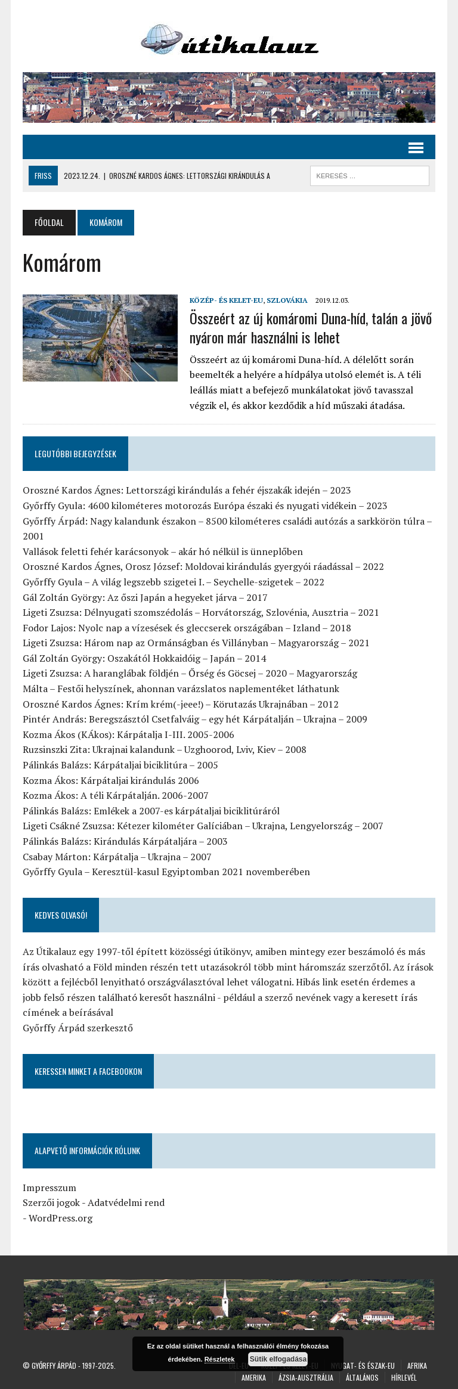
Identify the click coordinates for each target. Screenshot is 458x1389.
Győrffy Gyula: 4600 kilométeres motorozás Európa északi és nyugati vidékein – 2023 (205, 505)
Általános (362, 1377)
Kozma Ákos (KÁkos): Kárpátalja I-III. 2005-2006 (128, 734)
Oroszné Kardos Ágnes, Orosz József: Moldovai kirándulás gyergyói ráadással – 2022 (203, 566)
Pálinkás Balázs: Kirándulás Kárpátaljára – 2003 (125, 841)
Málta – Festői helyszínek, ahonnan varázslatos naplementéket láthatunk (181, 688)
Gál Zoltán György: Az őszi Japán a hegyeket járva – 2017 (145, 597)
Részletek (220, 1359)
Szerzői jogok (51, 1202)
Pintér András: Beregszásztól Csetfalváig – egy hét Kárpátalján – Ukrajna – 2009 (195, 718)
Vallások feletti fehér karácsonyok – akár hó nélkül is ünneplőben (163, 551)
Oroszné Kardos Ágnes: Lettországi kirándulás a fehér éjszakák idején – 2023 (187, 490)
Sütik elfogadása (278, 1359)
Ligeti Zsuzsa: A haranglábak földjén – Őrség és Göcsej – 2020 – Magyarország (190, 673)
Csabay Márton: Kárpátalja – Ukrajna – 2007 (117, 856)
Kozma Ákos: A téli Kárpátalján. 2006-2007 (116, 795)
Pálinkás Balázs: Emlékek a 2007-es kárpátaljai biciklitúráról (151, 810)
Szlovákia (287, 300)
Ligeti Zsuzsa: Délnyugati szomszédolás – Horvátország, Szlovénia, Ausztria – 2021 (201, 612)
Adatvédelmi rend (126, 1202)
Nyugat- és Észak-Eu (363, 1365)
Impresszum (49, 1187)
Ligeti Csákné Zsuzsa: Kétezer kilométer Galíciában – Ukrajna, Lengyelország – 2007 (203, 825)
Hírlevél (404, 1377)
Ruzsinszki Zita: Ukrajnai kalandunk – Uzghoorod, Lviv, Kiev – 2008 (165, 749)
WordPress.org (60, 1217)
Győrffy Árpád (54, 1365)
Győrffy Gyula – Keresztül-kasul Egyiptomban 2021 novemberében (166, 871)
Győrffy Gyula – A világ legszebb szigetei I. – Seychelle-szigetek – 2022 (173, 581)
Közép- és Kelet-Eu (226, 300)
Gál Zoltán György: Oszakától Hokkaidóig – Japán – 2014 (144, 658)
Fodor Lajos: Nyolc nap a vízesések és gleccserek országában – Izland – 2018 (187, 627)
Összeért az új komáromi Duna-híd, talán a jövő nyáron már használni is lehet (311, 327)
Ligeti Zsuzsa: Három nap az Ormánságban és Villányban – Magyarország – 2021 (196, 642)
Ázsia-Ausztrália (305, 1377)
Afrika (417, 1365)
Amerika (254, 1377)
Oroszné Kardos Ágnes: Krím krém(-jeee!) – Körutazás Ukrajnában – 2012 (181, 704)
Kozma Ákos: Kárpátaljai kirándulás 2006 (111, 780)
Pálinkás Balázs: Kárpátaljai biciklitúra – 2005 (120, 764)
